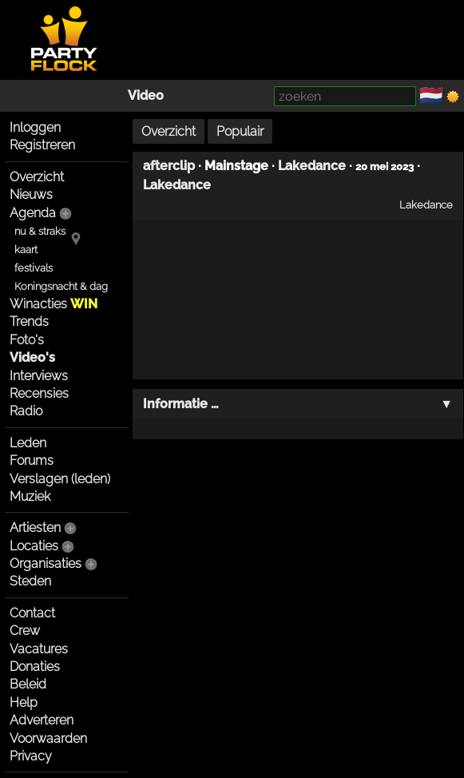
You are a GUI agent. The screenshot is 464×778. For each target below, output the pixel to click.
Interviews (39, 375)
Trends (29, 321)
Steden (30, 581)
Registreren (42, 145)
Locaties (34, 546)
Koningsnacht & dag (61, 286)
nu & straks (39, 231)
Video (146, 95)
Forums (32, 460)
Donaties (35, 666)
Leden (28, 443)
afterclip (169, 165)
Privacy (31, 756)
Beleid (28, 684)
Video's (32, 357)
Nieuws (31, 194)
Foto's (27, 339)
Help (24, 702)
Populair (240, 131)
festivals (33, 268)
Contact (32, 613)
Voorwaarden (48, 738)
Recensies (39, 393)
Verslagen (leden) (60, 478)
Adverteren (41, 720)
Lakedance (312, 165)
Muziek (30, 496)
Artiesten (35, 527)
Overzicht (37, 177)
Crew (25, 630)
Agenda (33, 212)
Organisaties (45, 563)
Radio (26, 411)
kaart (26, 250)
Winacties (53, 304)
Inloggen (35, 127)
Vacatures (39, 649)
